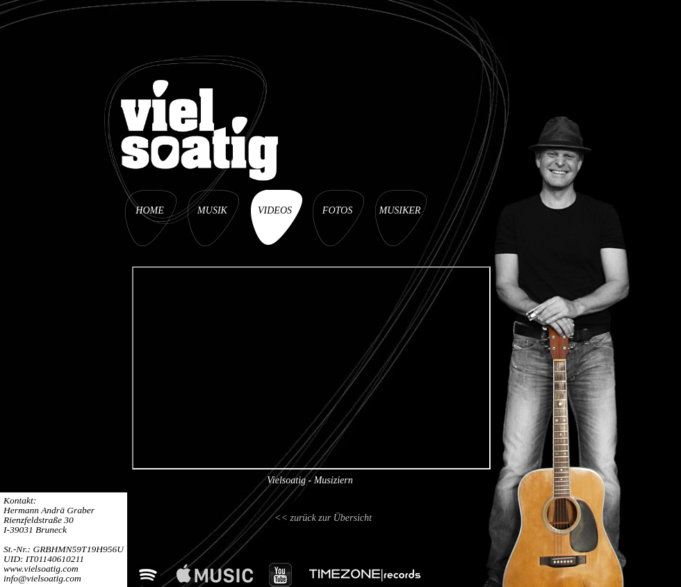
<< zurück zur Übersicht (323, 518)
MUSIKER (400, 210)
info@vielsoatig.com (42, 578)
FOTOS (337, 210)
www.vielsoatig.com (41, 568)
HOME (149, 210)
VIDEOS (275, 210)
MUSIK (212, 210)
